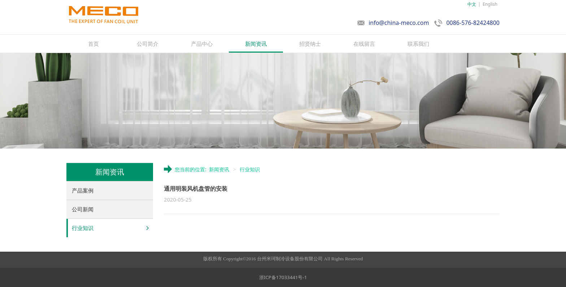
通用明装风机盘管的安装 (195, 189)
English (490, 4)
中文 (471, 4)
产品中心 (202, 43)
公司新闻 (82, 209)
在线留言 (364, 43)
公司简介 (147, 43)
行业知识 (82, 227)
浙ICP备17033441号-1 (283, 277)
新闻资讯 (256, 43)
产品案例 (82, 190)
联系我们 (418, 43)
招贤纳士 (310, 43)
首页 (93, 43)
